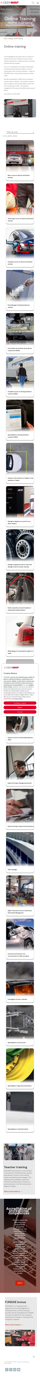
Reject (20, 707)
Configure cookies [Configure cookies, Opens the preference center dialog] (20, 703)
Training (10, 38)
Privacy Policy (18, 699)
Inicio (5, 38)
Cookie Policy (8, 699)
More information (12, 1191)
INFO (20, 1283)
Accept (20, 712)
